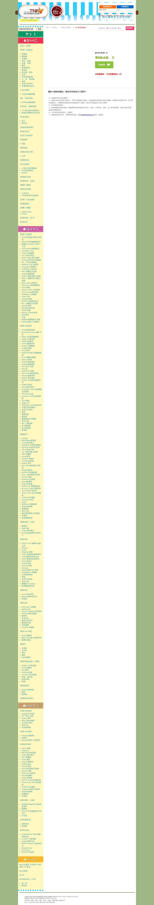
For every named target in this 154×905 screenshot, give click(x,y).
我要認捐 (102, 65)
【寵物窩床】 (24, 160)
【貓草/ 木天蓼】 (26, 631)
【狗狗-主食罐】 (25, 731)
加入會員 (102, 16)
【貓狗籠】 (23, 148)
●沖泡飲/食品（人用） (28, 879)
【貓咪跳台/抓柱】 (26, 698)
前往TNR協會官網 (29, 20)
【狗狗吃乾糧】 (25, 744)
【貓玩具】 (23, 603)
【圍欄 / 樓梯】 (25, 185)
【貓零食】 (23, 539)
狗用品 (54, 27)
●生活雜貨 (23, 871)
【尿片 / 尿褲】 (25, 46)
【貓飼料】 (23, 434)
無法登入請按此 (119, 16)
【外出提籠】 (24, 164)
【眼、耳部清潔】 (26, 98)
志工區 (129, 16)
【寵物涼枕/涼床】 (26, 152)
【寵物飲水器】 (25, 177)
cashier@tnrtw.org (87, 115)
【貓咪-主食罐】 (25, 234)
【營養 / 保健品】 (26, 50)
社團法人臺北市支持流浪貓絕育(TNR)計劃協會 (38, 896)
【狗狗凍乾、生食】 (27, 800)
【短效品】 (23, 222)
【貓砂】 (22, 644)
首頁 (47, 27)
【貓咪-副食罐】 (25, 326)
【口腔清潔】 (24, 90)
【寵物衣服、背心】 (27, 218)
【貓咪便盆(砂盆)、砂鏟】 (29, 661)
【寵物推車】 (24, 204)
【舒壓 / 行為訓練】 (27, 200)
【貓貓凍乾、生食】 (27, 522)
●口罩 (21, 875)
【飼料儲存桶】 (25, 189)
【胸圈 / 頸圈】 (25, 208)
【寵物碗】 (23, 140)
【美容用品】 (24, 117)
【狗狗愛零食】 (25, 820)
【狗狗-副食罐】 (25, 711)
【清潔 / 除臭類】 (26, 135)
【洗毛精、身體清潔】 (28, 106)
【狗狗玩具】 (24, 830)
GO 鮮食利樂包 (80, 27)
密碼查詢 (109, 16)
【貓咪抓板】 (24, 685)
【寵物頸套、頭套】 (27, 181)
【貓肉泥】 (23, 590)
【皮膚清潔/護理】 (26, 127)
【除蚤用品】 (24, 131)
